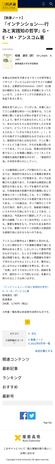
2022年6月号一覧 (39, 343)
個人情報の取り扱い (39, 448)
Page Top (47, 423)
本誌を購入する (44, 351)
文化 (32, 333)
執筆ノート (35, 339)
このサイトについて (14, 448)
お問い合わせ (27, 453)
